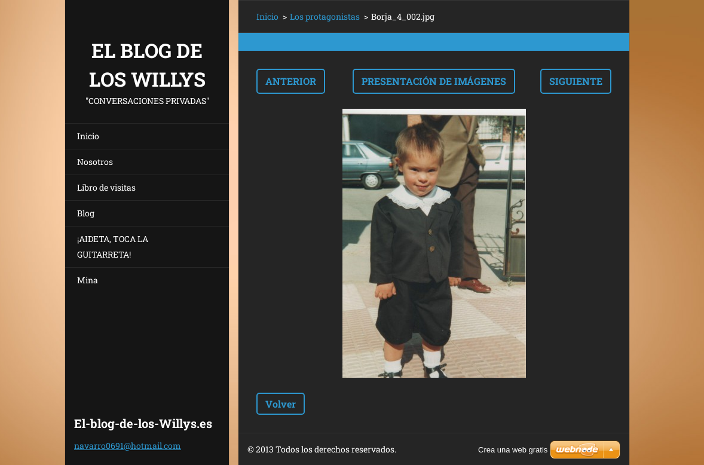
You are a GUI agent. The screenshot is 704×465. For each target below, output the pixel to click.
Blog (85, 213)
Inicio (88, 136)
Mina (87, 280)
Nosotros (95, 161)
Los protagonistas (325, 16)
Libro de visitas (106, 187)
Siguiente (575, 81)
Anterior (290, 81)
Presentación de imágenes (434, 81)
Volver (280, 403)
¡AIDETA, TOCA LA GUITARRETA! (112, 246)
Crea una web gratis (512, 449)
